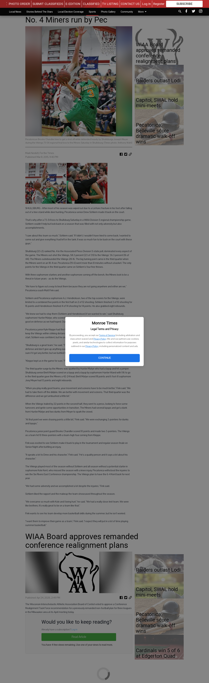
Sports (92, 11)
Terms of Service (107, 335)
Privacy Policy (99, 339)
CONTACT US (130, 4)
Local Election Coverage (71, 11)
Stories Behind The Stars (39, 11)
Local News (15, 11)
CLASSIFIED (91, 4)
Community (127, 11)
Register (159, 4)
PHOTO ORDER (19, 4)
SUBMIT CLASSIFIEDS (47, 4)
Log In (146, 4)
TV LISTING (110, 4)
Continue (104, 358)
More (143, 12)
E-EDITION (72, 4)
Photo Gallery (108, 11)
